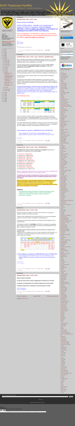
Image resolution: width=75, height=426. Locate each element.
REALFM (62, 388)
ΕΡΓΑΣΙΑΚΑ (63, 192)
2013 (4, 101)
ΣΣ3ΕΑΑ (62, 325)
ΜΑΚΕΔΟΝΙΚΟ (35, 13)
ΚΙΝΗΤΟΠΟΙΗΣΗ (63, 219)
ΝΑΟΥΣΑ (62, 261)
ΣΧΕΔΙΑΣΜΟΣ (63, 347)
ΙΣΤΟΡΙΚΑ (19, 13)
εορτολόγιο (62, 182)
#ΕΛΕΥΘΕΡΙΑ (63, 73)
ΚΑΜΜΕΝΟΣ (63, 216)
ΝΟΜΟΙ (62, 268)
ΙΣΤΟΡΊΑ (62, 211)
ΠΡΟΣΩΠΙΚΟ (63, 308)
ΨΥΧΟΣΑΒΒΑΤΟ (63, 374)
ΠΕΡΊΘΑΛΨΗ (63, 290)
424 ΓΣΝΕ (70, 14)
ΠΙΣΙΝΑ (62, 293)
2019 (4, 92)
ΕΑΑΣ (7, 11)
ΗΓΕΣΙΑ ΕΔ (62, 196)
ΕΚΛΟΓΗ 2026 (63, 163)
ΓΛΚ (61, 130)
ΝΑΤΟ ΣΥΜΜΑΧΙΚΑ (64, 264)
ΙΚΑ (61, 208)
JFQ (61, 382)
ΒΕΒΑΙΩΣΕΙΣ (63, 117)
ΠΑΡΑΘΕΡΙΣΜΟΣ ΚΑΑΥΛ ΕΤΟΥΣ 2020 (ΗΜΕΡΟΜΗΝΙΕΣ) (32, 147)
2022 (4, 55)
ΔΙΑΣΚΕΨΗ (62, 137)
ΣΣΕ (61, 327)
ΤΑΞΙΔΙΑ (62, 348)
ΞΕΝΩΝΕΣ (62, 271)
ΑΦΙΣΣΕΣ (62, 111)
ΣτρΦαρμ (62, 336)
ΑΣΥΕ (62, 107)
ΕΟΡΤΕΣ (62, 181)
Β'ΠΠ (61, 114)
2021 (4, 57)
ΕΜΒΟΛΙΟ (62, 177)
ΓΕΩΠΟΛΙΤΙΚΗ (63, 129)
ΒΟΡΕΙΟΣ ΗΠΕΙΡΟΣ (64, 121)
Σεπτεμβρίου (6, 64)
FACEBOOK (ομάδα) (27, 11)
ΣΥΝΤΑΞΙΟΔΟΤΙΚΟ (64, 343)
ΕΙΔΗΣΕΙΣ (62, 158)
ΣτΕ (61, 328)
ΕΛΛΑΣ (62, 174)
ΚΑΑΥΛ (24, 13)
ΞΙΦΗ (61, 272)
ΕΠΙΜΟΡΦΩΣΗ (63, 189)
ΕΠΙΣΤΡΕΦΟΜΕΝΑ (64, 190)
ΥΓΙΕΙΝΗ (62, 359)
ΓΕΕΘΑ (62, 126)
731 (61, 80)
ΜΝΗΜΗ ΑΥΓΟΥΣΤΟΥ (64, 253)
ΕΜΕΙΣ (11, 11)
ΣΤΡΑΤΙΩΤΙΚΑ (63, 331)
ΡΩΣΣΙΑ (62, 313)
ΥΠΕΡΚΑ (62, 363)
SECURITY (62, 390)
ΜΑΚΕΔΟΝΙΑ (63, 241)
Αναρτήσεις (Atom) (24, 298)
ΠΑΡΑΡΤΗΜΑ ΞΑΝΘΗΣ (65, 283)
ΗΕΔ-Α (62, 199)
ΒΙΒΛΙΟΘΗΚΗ (4, 13)
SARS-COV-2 (63, 389)
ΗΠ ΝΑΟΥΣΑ (63, 201)
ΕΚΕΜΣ (62, 159)
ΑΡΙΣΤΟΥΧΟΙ (63, 103)
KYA (61, 384)
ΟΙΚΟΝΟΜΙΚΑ (15, 14)
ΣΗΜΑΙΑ (62, 319)
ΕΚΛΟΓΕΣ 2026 (63, 162)
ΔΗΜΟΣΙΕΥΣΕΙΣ (63, 136)
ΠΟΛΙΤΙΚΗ (62, 295)
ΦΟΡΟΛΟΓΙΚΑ (63, 367)
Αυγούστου (6, 65)
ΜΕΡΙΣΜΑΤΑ (63, 249)
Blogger (43, 402)
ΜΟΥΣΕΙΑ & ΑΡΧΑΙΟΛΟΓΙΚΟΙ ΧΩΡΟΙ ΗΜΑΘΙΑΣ (52, 13)
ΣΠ (61, 321)
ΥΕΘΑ (62, 360)
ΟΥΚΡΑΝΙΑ (62, 278)
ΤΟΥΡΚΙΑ (62, 355)
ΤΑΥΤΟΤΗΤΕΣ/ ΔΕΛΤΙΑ (38, 14)
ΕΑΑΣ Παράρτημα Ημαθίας (16, 5)
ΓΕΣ (61, 128)
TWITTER (35, 11)
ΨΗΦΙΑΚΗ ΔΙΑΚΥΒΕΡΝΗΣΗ (65, 373)
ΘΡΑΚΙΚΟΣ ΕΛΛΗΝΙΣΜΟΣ (65, 204)
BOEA (62, 377)
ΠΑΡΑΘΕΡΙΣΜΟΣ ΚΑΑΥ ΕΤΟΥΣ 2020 (27, 19)
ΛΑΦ (61, 238)
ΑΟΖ (61, 95)
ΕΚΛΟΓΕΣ (62, 160)
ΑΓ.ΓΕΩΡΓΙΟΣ (63, 83)
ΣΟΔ (61, 320)
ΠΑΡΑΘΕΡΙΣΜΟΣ (64, 282)
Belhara (62, 375)
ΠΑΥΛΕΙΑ (62, 286)
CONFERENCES (63, 378)
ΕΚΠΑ (62, 166)
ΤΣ (61, 356)
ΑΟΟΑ (62, 96)
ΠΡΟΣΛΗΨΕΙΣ (63, 306)
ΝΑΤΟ (62, 263)
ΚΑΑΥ (21, 51)
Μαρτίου (5, 87)
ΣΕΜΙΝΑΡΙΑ (63, 317)
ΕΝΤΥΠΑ (55, 14)
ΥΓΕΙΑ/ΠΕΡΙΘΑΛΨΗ (62, 14)
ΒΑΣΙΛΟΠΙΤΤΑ (63, 115)
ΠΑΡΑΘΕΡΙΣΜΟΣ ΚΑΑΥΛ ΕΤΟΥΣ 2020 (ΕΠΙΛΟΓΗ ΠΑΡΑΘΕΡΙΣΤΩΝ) (35, 57)
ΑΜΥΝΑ (62, 91)
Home (3, 11)
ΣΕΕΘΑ (62, 316)
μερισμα (62, 248)
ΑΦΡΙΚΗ (62, 113)
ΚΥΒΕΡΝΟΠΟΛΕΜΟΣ (64, 230)
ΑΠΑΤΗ (62, 98)
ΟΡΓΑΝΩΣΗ (63, 275)
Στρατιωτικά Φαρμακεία (64, 332)
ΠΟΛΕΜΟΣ (62, 294)
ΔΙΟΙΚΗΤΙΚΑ (63, 141)
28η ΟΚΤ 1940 (63, 77)
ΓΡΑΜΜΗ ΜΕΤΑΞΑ (64, 132)
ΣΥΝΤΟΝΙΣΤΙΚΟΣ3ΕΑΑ (65, 344)
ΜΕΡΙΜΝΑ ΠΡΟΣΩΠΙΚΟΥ (65, 246)
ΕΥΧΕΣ (62, 193)
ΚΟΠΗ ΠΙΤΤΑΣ (63, 226)
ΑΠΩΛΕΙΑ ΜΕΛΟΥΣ (64, 102)
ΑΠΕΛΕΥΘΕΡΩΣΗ (64, 99)
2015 (4, 98)
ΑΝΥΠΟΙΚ (62, 94)
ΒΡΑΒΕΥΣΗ (63, 125)
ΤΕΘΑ (62, 351)
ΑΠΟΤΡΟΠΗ (63, 100)
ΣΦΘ (61, 345)
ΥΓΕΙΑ (62, 358)
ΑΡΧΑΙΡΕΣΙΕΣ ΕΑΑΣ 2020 (65, 106)
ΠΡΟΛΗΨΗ (62, 305)
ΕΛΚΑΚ (62, 173)
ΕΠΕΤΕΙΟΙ (62, 185)
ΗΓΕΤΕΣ (62, 197)
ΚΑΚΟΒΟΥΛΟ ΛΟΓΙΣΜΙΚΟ (65, 215)
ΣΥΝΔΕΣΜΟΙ (51, 11)
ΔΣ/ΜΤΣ (62, 145)
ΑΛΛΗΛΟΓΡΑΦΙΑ (63, 88)
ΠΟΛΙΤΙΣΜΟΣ (63, 297)
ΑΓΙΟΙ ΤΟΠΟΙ (63, 84)
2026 (4, 49)
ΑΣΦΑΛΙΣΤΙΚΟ (58, 11)
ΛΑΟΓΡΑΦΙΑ (63, 237)
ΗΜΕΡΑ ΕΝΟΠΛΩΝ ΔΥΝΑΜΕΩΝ (66, 200)
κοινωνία (62, 223)
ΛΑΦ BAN (29, 13)
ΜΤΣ (41, 13)
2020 (4, 58)
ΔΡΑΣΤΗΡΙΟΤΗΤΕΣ (12, 13)
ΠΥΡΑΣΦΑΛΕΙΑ (63, 310)
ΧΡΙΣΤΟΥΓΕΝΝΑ (63, 371)
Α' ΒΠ (61, 81)
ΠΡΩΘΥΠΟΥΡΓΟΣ (64, 309)
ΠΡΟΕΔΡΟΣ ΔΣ (63, 302)
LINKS (46, 11)
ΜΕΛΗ (62, 245)
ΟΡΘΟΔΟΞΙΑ (63, 276)
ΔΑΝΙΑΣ (62, 133)
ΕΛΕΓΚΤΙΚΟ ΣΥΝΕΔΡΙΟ (65, 170)
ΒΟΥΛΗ (62, 122)
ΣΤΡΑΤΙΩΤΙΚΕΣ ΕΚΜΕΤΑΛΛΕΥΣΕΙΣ (25, 14)
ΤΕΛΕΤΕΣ (62, 352)
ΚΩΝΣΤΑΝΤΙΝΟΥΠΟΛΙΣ (65, 234)
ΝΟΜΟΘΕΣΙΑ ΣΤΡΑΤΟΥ (6, 14)
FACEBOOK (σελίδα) (18, 11)
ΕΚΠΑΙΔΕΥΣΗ (63, 167)
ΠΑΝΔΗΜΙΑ (63, 279)
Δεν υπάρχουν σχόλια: (39, 50)
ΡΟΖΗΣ (62, 312)
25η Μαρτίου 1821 (64, 76)
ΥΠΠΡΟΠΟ (62, 366)
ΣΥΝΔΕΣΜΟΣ (63, 339)
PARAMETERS (63, 386)
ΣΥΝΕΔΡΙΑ (62, 340)
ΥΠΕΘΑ (62, 362)
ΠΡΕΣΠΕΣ (62, 298)
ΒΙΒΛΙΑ (62, 118)
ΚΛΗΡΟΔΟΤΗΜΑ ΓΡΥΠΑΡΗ (65, 220)
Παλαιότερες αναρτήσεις (52, 296)
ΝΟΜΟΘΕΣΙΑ (63, 267)
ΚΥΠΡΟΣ (62, 231)
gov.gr (62, 381)
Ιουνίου (5, 68)
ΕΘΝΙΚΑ (62, 155)
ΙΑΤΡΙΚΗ (62, 207)
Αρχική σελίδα (36, 296)
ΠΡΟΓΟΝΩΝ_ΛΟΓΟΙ (64, 301)
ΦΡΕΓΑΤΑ (62, 369)
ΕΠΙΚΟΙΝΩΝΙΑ (63, 188)
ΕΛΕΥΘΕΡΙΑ (63, 171)
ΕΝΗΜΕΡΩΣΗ (63, 178)
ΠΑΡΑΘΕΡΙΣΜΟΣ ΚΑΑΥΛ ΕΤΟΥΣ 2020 (27, 210)
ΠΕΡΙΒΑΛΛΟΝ (63, 287)
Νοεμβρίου (6, 61)
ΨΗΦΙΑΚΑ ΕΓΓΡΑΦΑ (48, 14)
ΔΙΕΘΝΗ (62, 140)
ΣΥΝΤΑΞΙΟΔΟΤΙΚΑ (64, 341)
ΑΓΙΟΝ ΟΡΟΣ (65, 11)
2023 (4, 54)
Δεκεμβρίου (6, 59)
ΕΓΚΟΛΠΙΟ (62, 151)
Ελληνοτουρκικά (63, 175)
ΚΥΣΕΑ (62, 233)
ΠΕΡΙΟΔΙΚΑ (63, 291)
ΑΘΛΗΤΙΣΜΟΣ (63, 87)
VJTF (61, 392)
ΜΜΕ (61, 252)
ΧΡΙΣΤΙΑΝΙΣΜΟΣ (63, 370)
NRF (61, 385)
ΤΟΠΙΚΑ (62, 354)
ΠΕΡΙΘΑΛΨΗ (63, 289)
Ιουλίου (5, 67)
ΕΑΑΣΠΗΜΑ (63, 148)
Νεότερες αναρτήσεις (22, 296)
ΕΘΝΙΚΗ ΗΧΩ (63, 156)
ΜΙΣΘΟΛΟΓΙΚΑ (63, 250)
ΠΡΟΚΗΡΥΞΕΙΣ (63, 304)
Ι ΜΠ (61, 205)
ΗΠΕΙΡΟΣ (62, 203)
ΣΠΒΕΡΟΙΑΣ (63, 324)
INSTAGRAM (41, 11)
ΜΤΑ (61, 257)
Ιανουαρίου (6, 90)
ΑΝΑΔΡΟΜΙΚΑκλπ (64, 92)
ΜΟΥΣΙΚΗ (65, 13)
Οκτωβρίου (6, 62)
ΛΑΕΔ (62, 235)
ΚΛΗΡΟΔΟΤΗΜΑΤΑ (64, 222)
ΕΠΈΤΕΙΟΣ (62, 186)
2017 (4, 95)
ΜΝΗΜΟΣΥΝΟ (63, 256)
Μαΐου (5, 70)
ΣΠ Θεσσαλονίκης (64, 323)
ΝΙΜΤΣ (62, 265)
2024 (4, 52)
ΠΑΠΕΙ (62, 280)
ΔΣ (61, 144)
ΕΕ (61, 152)
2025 (4, 51)
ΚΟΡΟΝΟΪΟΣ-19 (63, 227)
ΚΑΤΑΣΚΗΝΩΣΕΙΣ (64, 218)
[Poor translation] (4, 410)
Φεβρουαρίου (6, 89)
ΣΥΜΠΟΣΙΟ (63, 337)
